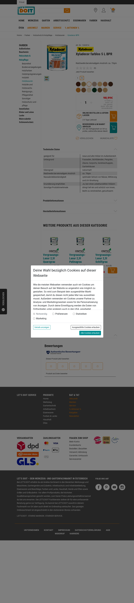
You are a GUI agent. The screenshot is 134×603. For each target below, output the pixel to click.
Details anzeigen (41, 327)
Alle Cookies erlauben (90, 333)
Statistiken (81, 313)
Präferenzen (61, 313)
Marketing (41, 318)
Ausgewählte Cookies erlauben (86, 327)
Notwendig (41, 313)
